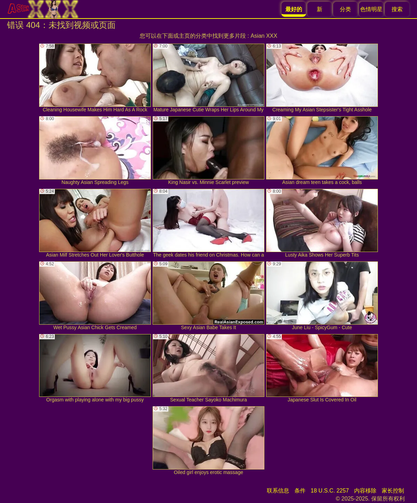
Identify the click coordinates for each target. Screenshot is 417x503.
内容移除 (365, 491)
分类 (345, 9)
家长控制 (393, 491)
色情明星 (371, 9)
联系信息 (278, 491)
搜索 (397, 9)
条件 (300, 491)
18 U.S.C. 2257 (330, 491)
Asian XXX (263, 36)
